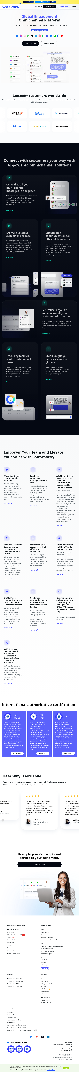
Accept (66, 1068)
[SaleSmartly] (10, 6)
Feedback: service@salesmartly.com (62, 1045)
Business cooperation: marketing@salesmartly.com (62, 1049)
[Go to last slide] (2, 820)
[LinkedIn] (48, 1037)
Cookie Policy (51, 1070)
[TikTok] (42, 1037)
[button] (74, 6)
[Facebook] (31, 1037)
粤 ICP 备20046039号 (65, 1059)
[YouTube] (36, 1037)
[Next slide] (76, 820)
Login (40, 6)
